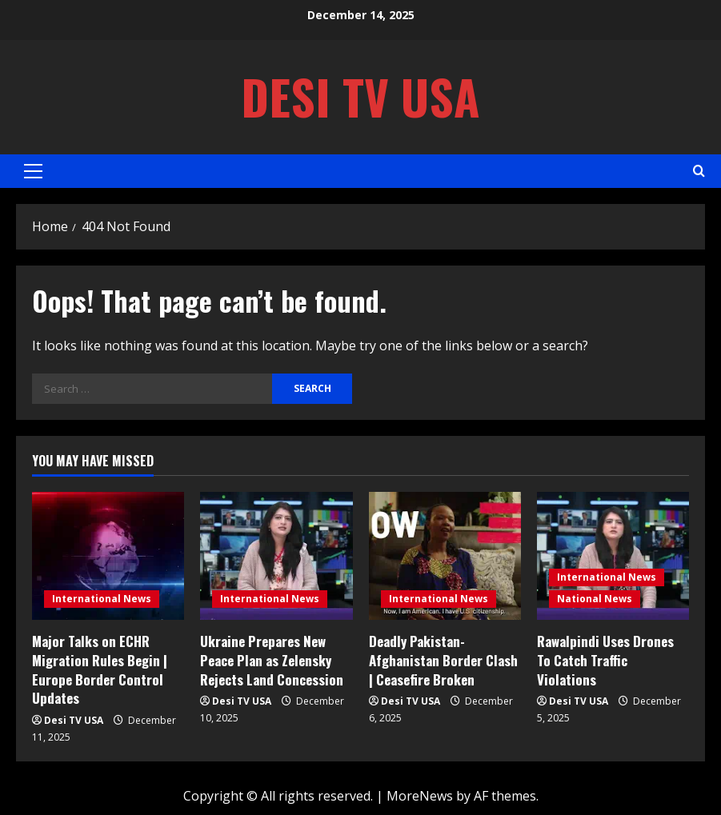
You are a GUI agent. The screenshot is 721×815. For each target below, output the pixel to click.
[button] (33, 171)
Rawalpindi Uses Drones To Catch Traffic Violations (605, 660)
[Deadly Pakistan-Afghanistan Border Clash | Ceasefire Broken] (445, 556)
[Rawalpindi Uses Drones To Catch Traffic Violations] (613, 556)
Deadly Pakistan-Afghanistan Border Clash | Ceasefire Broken (443, 660)
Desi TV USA (360, 96)
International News (101, 598)
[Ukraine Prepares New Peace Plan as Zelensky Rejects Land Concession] (276, 556)
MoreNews (420, 796)
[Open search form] (699, 170)
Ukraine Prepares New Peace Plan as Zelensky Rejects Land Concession (271, 660)
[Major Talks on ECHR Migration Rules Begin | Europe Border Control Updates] (108, 556)
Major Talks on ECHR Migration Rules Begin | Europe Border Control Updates (99, 669)
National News (594, 598)
